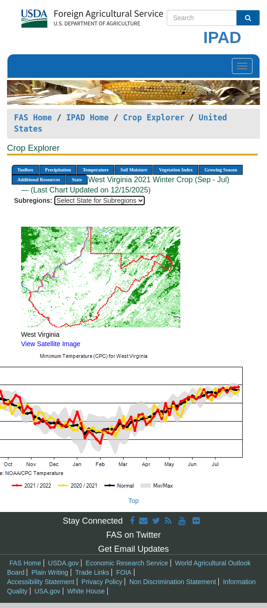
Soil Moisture (133, 169)
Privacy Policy (102, 582)
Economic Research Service (127, 563)
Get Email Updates (133, 549)
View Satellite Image (51, 344)
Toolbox (25, 169)
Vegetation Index (176, 169)
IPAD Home (87, 117)
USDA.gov (63, 563)
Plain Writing (49, 572)
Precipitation (58, 169)
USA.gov (47, 591)
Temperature (95, 169)
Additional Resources (38, 179)
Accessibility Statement (40, 582)
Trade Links (92, 572)
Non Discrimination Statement (172, 582)
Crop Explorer (153, 117)
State (77, 179)
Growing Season (220, 169)
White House (86, 591)
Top (133, 500)
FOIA (124, 572)
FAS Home (33, 117)
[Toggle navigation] (242, 66)
